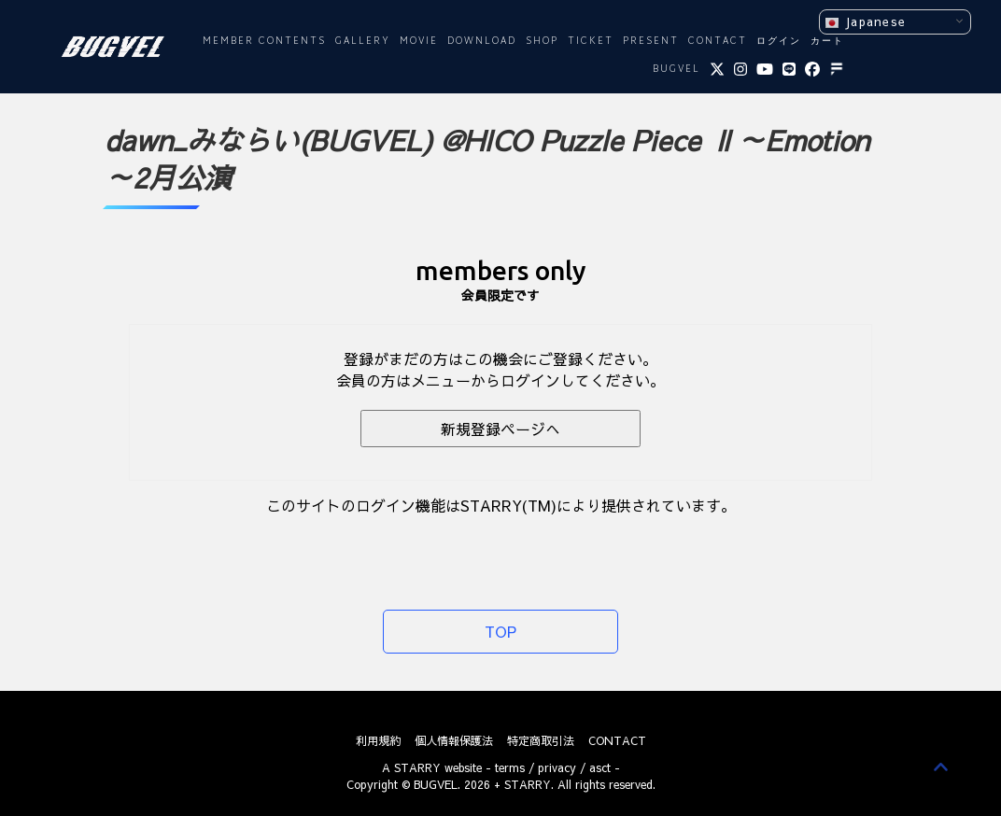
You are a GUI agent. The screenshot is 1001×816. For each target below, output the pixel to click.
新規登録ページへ (500, 428)
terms (510, 767)
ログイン (778, 41)
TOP (500, 631)
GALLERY (362, 41)
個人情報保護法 (454, 740)
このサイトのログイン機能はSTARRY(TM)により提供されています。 (501, 505)
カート (827, 41)
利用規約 (378, 740)
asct (600, 767)
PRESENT (651, 41)
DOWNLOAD (481, 41)
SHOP (542, 41)
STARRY (417, 767)
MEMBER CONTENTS (264, 41)
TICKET (590, 41)
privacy (557, 767)
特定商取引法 (540, 740)
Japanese (865, 22)
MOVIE (419, 41)
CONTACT (717, 41)
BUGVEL (676, 69)
